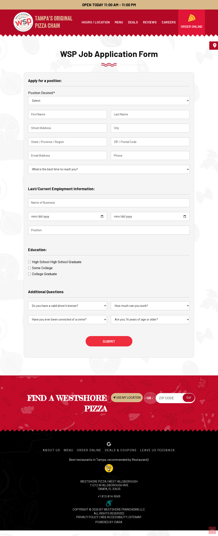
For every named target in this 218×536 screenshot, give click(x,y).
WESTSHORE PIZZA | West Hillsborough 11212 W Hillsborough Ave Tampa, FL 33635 (109, 485)
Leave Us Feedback (157, 450)
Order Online (89, 450)
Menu (68, 450)
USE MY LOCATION (128, 398)
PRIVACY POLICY (87, 517)
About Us (51, 450)
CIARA (118, 522)
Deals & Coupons (121, 450)
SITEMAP (135, 517)
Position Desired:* (41, 93)
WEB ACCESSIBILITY (113, 517)
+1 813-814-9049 (109, 496)
